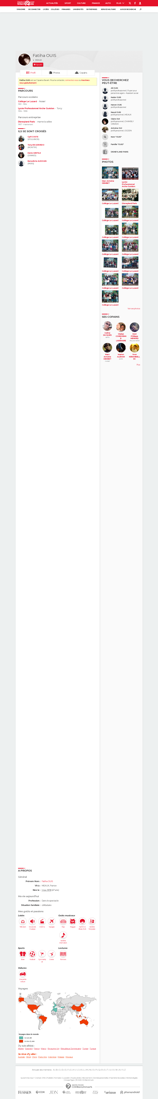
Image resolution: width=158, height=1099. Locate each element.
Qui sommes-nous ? (27, 1078)
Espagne (29, 1049)
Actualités (52, 3)
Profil (32, 73)
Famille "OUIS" (117, 144)
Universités (78, 9)
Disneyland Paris (26, 122)
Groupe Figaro (70, 1080)
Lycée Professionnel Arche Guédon (36, 108)
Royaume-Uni (53, 1049)
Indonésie (52, 1057)
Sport (68, 3)
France (37, 1049)
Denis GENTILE (34, 153)
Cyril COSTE (33, 137)
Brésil (28, 1057)
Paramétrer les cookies (117, 1078)
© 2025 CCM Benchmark (84, 1080)
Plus (120, 3)
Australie (21, 1057)
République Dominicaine (71, 1049)
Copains (83, 73)
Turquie (93, 1049)
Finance (96, 3)
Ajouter (39, 64)
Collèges (55, 9)
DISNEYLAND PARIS (119, 152)
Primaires (66, 9)
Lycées (46, 9)
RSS (44, 1078)
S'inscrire (21, 9)
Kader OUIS (116, 97)
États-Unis (42, 1057)
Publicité (50, 1078)
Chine (34, 1057)
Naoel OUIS (116, 112)
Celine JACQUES (107, 334)
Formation (58, 1078)
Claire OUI (115, 119)
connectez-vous (71, 80)
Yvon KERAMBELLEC (134, 356)
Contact (38, 1078)
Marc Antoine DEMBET (108, 182)
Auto (108, 3)
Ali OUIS (114, 88)
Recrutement (87, 1078)
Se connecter (34, 9)
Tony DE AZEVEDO (36, 145)
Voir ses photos (134, 308)
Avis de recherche (128, 9)
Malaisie (61, 1057)
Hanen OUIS (116, 105)
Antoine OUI (116, 128)
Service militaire (108, 9)
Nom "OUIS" (116, 137)
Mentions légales (131, 1078)
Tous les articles (76, 1078)
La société (66, 1078)
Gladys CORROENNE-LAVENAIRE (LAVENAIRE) (121, 339)
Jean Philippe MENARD (135, 336)
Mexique (69, 1057)
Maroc (43, 1049)
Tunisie (85, 1049)
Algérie (21, 1049)
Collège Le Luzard (27, 101)
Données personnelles (100, 1078)
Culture (81, 3)
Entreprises (91, 9)
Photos (56, 73)
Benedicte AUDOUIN (37, 161)
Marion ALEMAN (121, 355)
